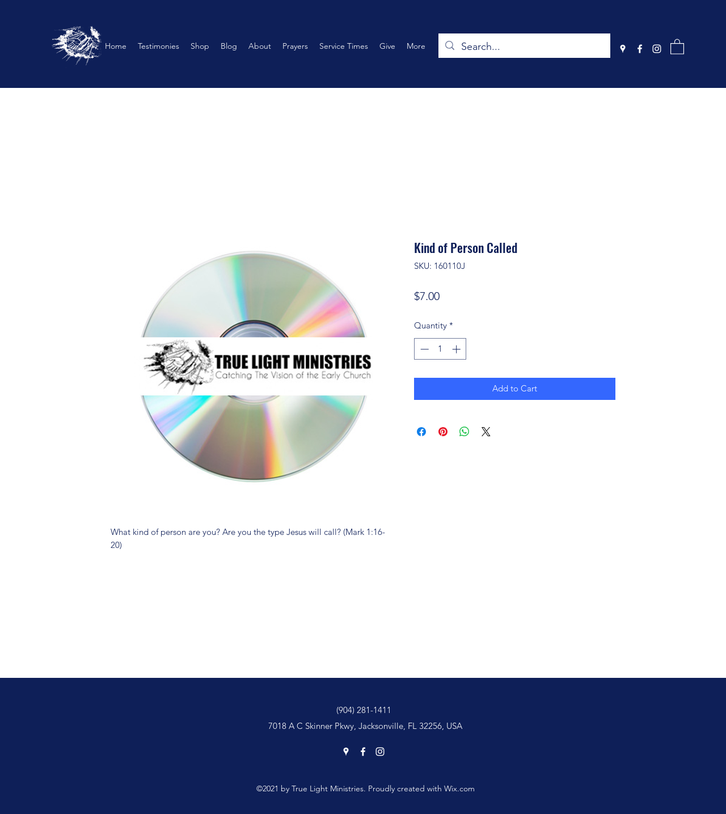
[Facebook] (639, 48)
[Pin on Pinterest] (443, 431)
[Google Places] (622, 48)
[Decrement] (423, 349)
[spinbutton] (440, 349)
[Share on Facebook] (421, 431)
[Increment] (457, 349)
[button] (677, 46)
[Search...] (523, 47)
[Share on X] (486, 431)
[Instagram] (656, 48)
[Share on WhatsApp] (464, 431)
